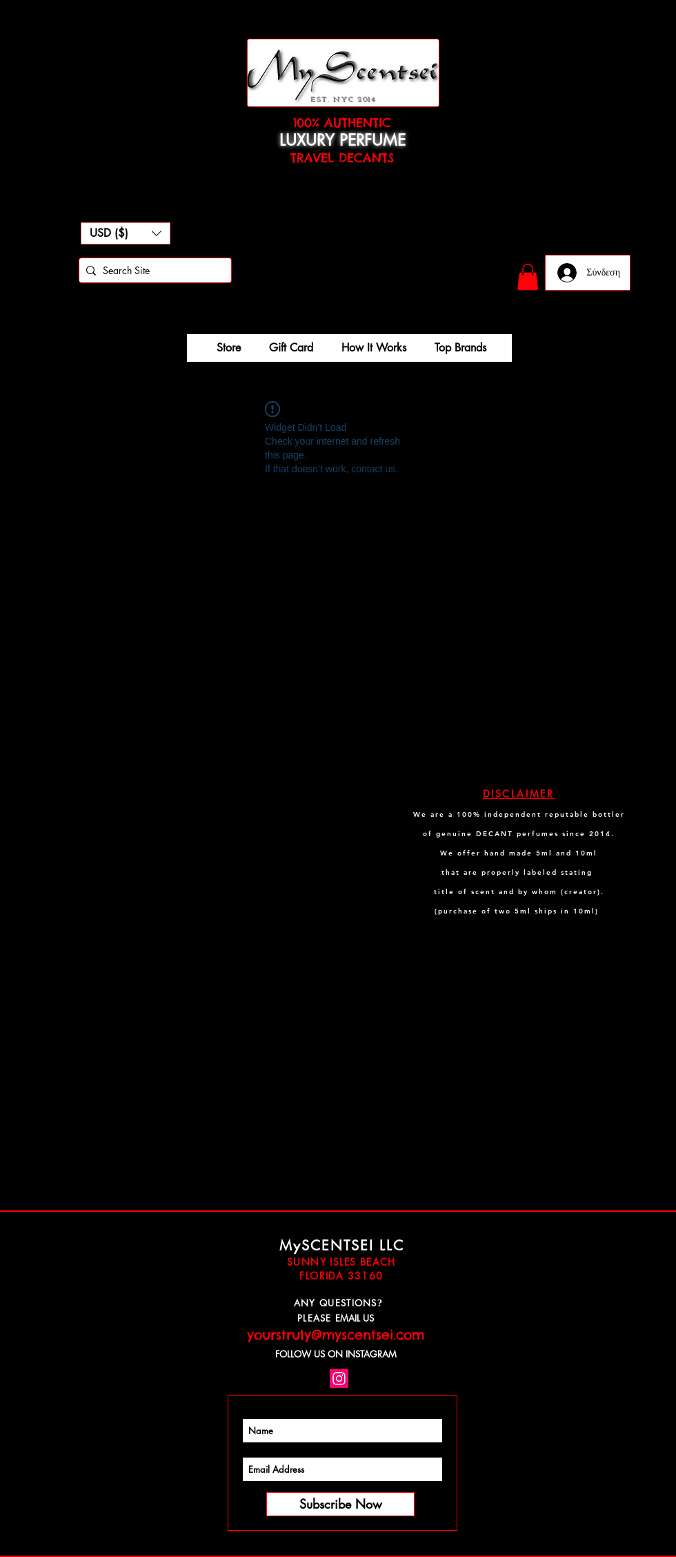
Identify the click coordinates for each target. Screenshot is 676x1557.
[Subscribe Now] (340, 1504)
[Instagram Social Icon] (339, 1378)
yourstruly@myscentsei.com (335, 1334)
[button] (125, 233)
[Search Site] (152, 270)
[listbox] (125, 233)
